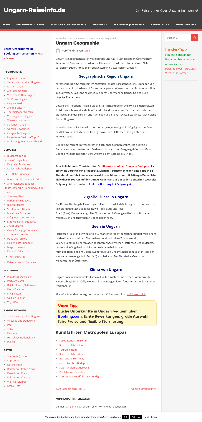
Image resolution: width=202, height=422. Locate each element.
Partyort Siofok (15, 281)
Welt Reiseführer (16, 381)
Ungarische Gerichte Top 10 (23, 137)
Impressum (13, 360)
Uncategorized (108, 38)
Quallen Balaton (16, 298)
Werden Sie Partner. (176, 73)
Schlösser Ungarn (17, 99)
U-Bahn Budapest (20, 174)
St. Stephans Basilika (19, 209)
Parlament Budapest (19, 200)
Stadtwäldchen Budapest (21, 221)
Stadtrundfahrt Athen (71, 354)
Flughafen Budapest (18, 164)
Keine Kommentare (88, 38)
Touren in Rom (68, 349)
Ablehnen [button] (136, 417)
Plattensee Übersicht (19, 276)
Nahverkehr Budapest (19, 168)
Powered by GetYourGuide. (180, 68)
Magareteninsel (16, 247)
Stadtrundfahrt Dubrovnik (74, 367)
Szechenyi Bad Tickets (30, 24)
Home (6, 24)
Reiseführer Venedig (18, 377)
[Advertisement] (183, 129)
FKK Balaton (14, 293)
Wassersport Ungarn (19, 120)
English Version (16, 78)
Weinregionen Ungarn (20, 116)
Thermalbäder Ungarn (20, 112)
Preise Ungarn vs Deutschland (24, 141)
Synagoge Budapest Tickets (68, 24)
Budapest (99, 24)
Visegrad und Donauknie (21, 320)
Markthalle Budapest (19, 213)
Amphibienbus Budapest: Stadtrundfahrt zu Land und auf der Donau (24, 188)
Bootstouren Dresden (72, 372)
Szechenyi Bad (15, 196)
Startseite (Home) (17, 356)
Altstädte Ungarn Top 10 (71, 388)
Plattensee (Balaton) (128, 24)
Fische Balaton (15, 289)
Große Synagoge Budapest (22, 230)
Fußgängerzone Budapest (22, 217)
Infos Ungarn (185, 24)
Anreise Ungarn (16, 107)
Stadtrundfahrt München (73, 345)
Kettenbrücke (17, 256)
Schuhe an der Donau (19, 234)
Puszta (11, 341)
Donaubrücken (15, 251)
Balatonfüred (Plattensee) (21, 285)
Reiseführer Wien (17, 373)
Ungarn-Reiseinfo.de (36, 10)
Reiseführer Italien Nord (21, 369)
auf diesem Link (136, 294)
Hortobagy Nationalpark (21, 337)
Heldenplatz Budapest (20, 243)
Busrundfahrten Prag (71, 358)
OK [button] (125, 417)
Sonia (86, 50)
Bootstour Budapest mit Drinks (25, 179)
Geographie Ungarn (18, 133)
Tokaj (10, 329)
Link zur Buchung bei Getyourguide (111, 184)
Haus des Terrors (17, 238)
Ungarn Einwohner (18, 128)
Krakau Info (13, 386)
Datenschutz (14, 364)
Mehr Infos (150, 416)
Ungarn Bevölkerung (143, 388)
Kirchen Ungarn (16, 86)
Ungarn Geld (14, 103)
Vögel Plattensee (16, 302)
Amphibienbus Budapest (73, 363)
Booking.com (70, 316)
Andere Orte (159, 24)
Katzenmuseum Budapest (22, 262)
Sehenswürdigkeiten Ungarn (23, 82)
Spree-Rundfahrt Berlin (73, 340)
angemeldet (74, 406)
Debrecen (12, 333)
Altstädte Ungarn (17, 90)
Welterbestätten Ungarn (21, 95)
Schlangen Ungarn (17, 124)
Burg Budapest (15, 204)
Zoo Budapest (15, 226)
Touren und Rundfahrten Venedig (79, 376)
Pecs (10, 325)
